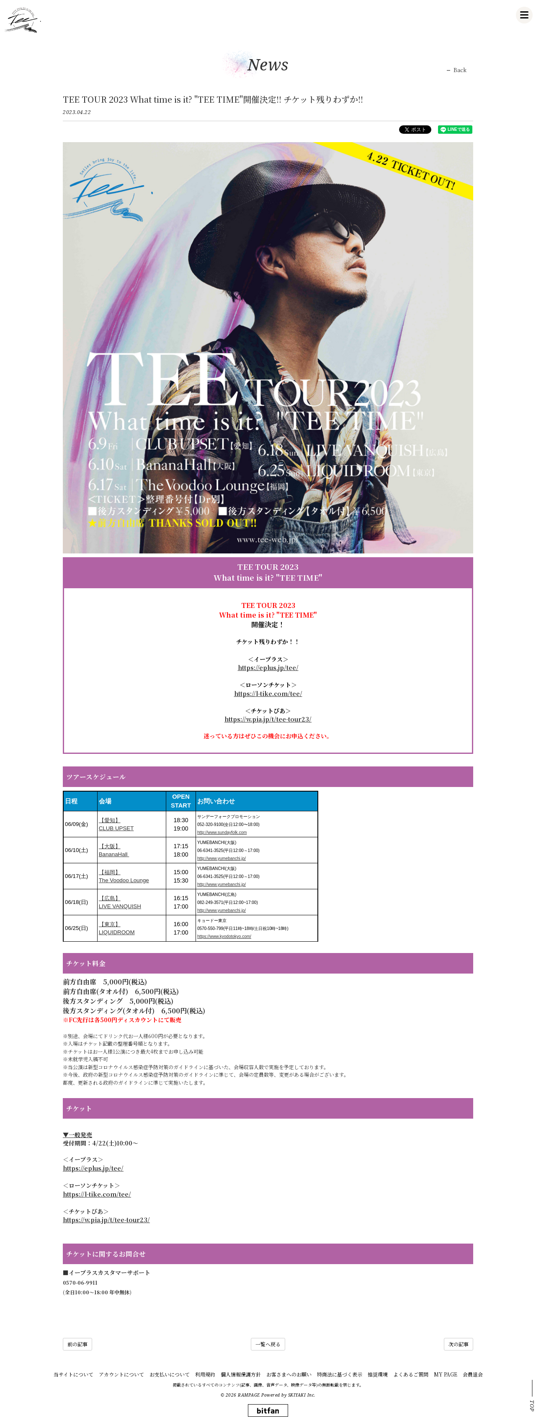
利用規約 (205, 1374)
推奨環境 (378, 1374)
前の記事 (77, 1344)
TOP (532, 1406)
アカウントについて (121, 1374)
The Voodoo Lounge (124, 880)
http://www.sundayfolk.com (222, 832)
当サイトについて (73, 1374)
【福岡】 (110, 872)
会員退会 (473, 1374)
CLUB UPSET (116, 828)
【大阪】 (110, 846)
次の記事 (458, 1344)
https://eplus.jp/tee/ (268, 667)
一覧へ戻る (268, 1344)
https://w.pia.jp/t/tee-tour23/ (268, 719)
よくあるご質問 (410, 1374)
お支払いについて (169, 1374)
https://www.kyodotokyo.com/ (224, 936)
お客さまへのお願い (289, 1374)
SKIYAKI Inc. (302, 1395)
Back (460, 70)
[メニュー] (524, 15)
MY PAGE (445, 1374)
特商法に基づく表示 (339, 1374)
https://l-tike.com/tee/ (268, 693)
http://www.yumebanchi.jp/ (221, 858)
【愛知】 (110, 820)
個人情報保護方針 (241, 1374)
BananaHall (114, 854)
